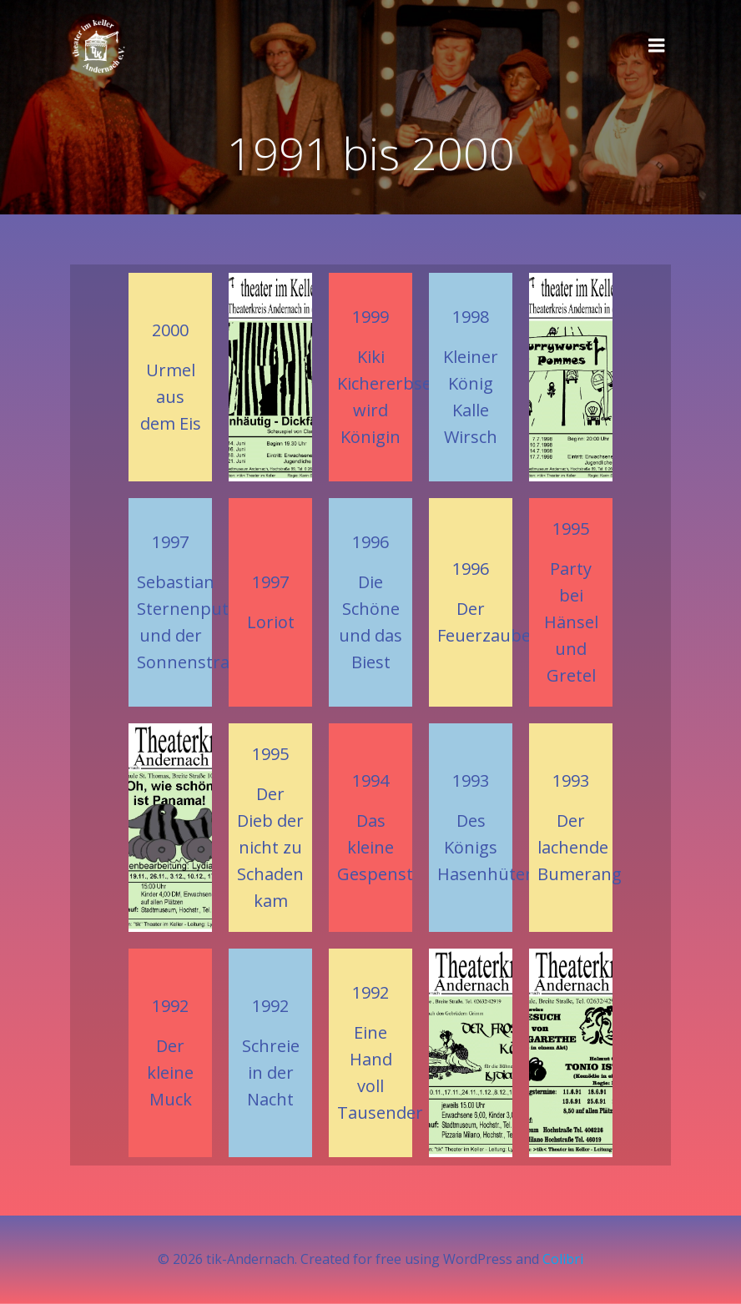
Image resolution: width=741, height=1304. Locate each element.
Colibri (562, 1259)
